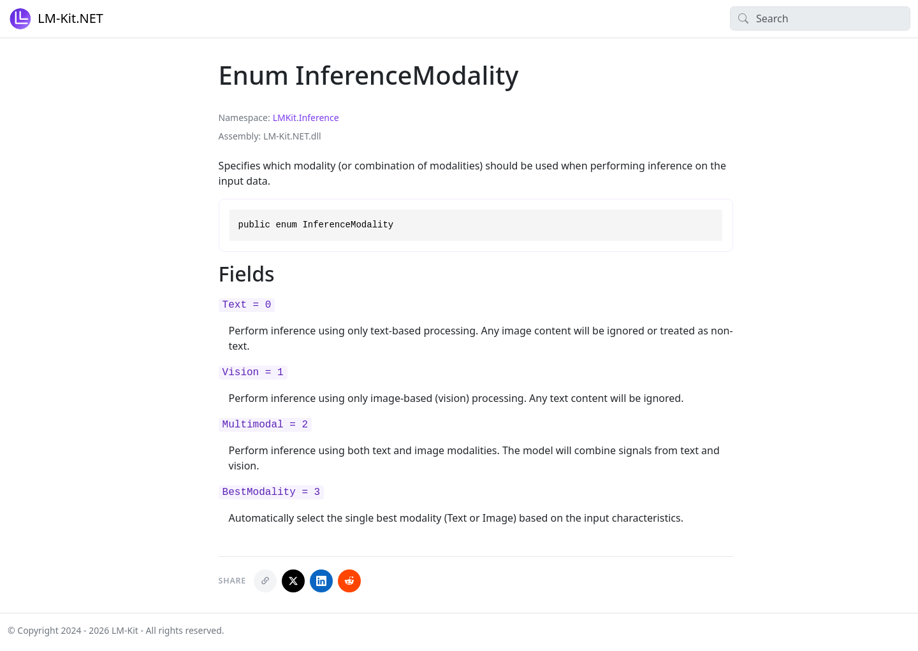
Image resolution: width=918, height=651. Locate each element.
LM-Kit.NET (55, 19)
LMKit (284, 117)
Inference (319, 117)
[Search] (820, 18)
